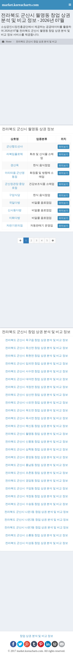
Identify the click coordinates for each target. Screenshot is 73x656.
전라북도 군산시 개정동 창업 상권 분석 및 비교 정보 (36, 496)
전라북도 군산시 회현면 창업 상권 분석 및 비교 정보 (36, 355)
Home (6, 41)
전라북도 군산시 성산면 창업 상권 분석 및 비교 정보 (36, 394)
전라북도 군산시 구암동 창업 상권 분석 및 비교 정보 (36, 488)
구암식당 (14, 195)
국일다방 (14, 202)
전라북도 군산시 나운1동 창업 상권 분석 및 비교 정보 (36, 511)
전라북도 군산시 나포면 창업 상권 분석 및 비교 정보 (36, 402)
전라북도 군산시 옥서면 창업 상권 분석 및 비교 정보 (36, 418)
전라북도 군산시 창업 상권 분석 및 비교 (36, 41)
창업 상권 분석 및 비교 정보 (36, 636)
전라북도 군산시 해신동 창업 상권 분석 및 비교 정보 (36, 426)
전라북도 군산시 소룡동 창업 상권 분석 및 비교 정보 (36, 535)
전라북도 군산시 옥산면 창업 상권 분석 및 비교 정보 (36, 347)
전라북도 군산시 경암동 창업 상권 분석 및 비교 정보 (36, 480)
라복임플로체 (14, 154)
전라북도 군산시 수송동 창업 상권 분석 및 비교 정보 (36, 504)
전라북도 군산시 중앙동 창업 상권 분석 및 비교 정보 (36, 457)
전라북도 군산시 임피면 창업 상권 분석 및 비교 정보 (36, 363)
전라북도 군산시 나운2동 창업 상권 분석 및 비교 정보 (36, 519)
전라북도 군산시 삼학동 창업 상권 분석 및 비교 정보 (36, 449)
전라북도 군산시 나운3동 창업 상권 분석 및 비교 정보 (36, 527)
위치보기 (63, 146)
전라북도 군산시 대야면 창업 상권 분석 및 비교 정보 (36, 379)
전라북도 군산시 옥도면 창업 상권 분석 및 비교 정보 (36, 410)
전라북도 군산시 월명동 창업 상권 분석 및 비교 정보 (36, 433)
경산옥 (15, 165)
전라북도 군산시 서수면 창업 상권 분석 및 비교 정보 (36, 371)
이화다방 (14, 217)
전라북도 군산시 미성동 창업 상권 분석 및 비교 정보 (36, 543)
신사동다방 (14, 210)
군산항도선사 (14, 146)
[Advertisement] (36, 84)
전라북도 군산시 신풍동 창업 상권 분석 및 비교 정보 (36, 441)
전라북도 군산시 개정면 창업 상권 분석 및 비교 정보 (36, 386)
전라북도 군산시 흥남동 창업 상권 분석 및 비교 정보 (36, 465)
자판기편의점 (14, 225)
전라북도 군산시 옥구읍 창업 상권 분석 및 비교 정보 (36, 340)
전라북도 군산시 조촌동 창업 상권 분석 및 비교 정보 (36, 472)
